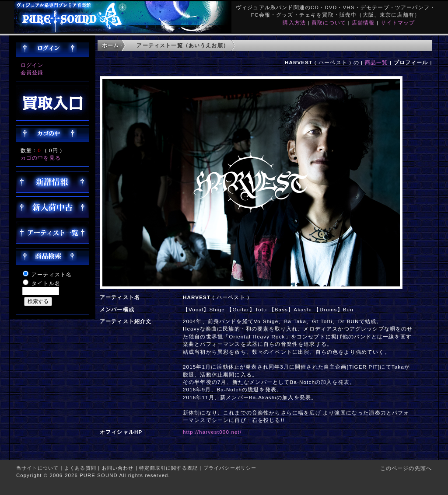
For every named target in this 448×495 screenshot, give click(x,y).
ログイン (32, 65)
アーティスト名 (52, 274)
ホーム (110, 45)
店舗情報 (363, 22)
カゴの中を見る (41, 157)
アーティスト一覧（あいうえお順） (182, 45)
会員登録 (32, 72)
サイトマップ (398, 22)
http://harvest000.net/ (212, 432)
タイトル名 (46, 283)
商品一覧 (376, 62)
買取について (329, 22)
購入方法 (294, 22)
